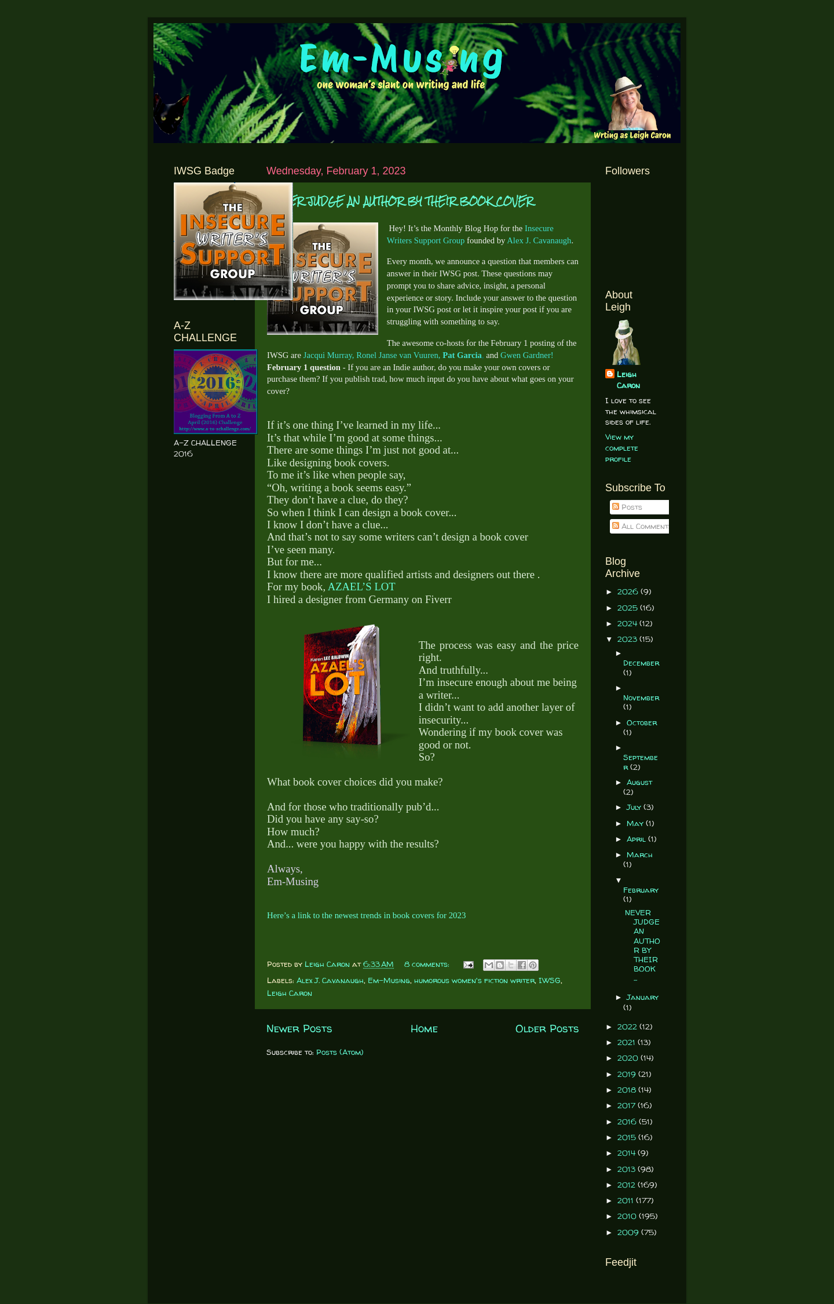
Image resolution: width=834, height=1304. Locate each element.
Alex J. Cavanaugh (330, 980)
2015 (627, 1137)
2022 (628, 1026)
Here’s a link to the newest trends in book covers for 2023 (366, 915)
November (641, 697)
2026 (629, 591)
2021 (627, 1042)
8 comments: (428, 964)
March (640, 854)
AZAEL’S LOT (362, 586)
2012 (627, 1184)
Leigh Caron (289, 993)
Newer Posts (299, 1028)
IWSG (550, 980)
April (637, 839)
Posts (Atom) (340, 1052)
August (639, 782)
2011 (626, 1200)
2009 (629, 1232)
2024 (628, 623)
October (642, 722)
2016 (628, 1121)
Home (424, 1028)
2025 (628, 607)
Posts (627, 507)
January (643, 997)
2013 (627, 1169)
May (636, 823)
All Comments (642, 526)
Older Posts (547, 1028)
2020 (629, 1058)
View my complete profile (621, 448)
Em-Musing (389, 980)
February (641, 890)
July (635, 807)
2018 (627, 1089)
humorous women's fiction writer (474, 980)
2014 (627, 1153)
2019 (627, 1074)
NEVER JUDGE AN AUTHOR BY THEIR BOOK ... (642, 945)
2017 (627, 1105)
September (640, 762)
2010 (628, 1216)
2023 (628, 639)
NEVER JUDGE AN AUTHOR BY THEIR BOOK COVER (400, 201)
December (641, 663)
